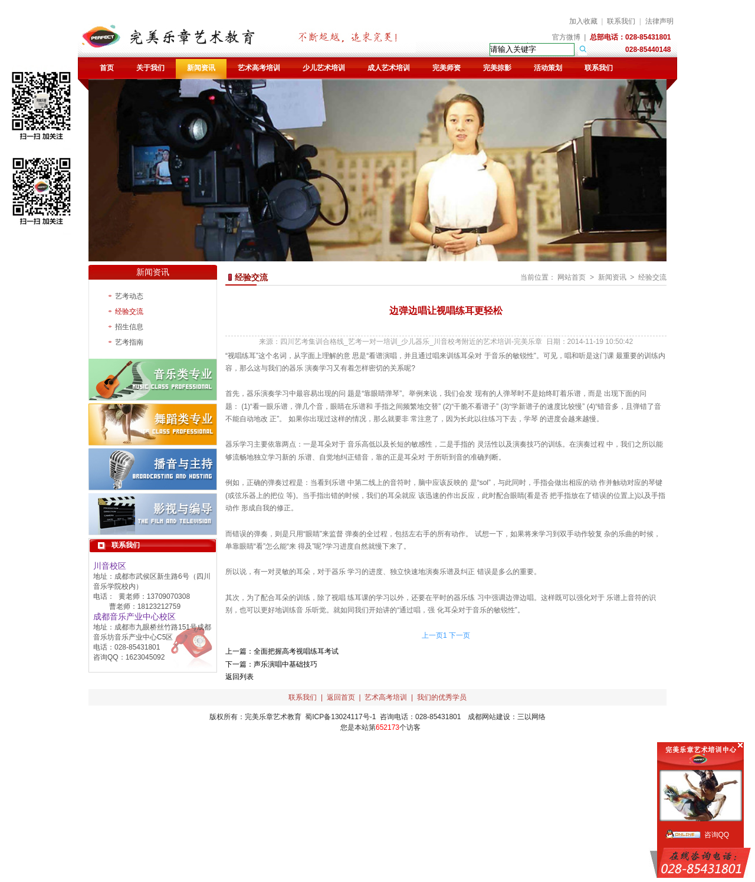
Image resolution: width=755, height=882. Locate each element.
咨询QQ (717, 835)
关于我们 (150, 68)
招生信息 (129, 327)
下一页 (459, 635)
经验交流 (129, 311)
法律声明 (659, 21)
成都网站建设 (489, 717)
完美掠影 (497, 68)
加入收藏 (583, 21)
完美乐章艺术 (266, 717)
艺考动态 (129, 296)
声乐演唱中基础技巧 (285, 664)
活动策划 (548, 68)
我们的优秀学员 (442, 697)
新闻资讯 (201, 68)
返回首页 (341, 697)
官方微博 (566, 37)
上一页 (432, 635)
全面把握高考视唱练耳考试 (296, 651)
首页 (107, 68)
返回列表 (239, 677)
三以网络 (531, 717)
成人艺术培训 (388, 68)
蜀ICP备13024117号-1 (340, 717)
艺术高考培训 (259, 68)
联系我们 (621, 21)
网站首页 (571, 277)
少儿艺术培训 (324, 68)
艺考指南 (129, 342)
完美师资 (446, 68)
